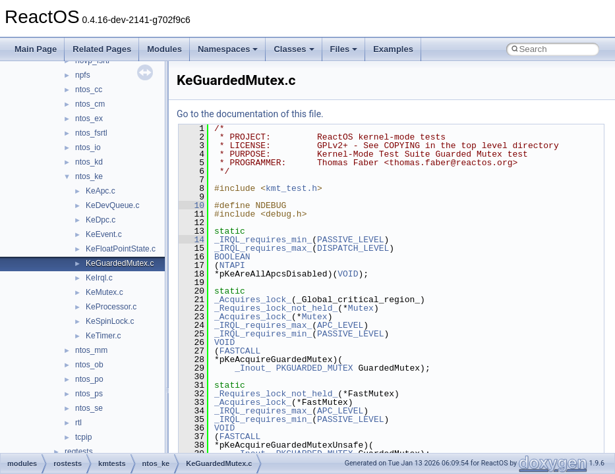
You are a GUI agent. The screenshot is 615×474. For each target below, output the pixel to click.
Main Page (36, 49)
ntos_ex (89, 118)
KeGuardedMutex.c (120, 263)
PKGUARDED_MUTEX (314, 368)
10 (191, 205)
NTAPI (232, 265)
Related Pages (102, 49)
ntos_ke (89, 176)
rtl (78, 422)
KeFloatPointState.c (121, 248)
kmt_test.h (291, 188)
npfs (82, 75)
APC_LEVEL (340, 325)
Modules (164, 49)
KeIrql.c (99, 277)
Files (344, 49)
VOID (347, 274)
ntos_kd (89, 162)
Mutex (361, 308)
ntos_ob (89, 364)
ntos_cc (88, 89)
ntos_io (88, 147)
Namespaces (228, 49)
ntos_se (89, 408)
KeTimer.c (103, 335)
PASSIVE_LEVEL (350, 240)
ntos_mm (91, 350)
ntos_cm (90, 104)
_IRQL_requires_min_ (263, 240)
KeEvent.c (104, 234)
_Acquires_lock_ (252, 299)
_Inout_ (253, 368)
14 (191, 240)
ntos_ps (89, 393)
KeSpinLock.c (110, 321)
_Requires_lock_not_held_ (275, 308)
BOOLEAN (232, 257)
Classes (294, 49)
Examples (393, 49)
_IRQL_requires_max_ (263, 248)
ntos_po (89, 379)
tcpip (83, 437)
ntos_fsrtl (91, 133)
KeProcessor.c (111, 306)
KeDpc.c (100, 219)
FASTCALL (240, 351)
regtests (79, 451)
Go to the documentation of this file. (250, 114)
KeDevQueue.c (112, 205)
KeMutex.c (104, 292)
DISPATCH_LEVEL (353, 248)
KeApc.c (100, 191)
